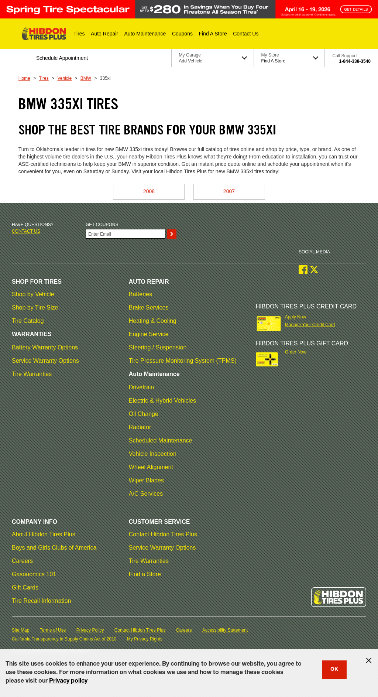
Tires (43, 78)
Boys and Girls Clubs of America (54, 547)
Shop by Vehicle (33, 294)
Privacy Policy (90, 630)
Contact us (26, 231)
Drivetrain (141, 387)
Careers (22, 561)
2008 (149, 191)
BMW (85, 78)
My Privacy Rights (144, 639)
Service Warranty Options (45, 361)
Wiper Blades (146, 480)
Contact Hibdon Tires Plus (163, 534)
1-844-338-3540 (355, 61)
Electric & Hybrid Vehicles (162, 400)
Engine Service (149, 334)
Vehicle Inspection (152, 454)
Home (24, 78)
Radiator (140, 427)
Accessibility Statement (225, 630)
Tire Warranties (32, 374)
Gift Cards (25, 587)
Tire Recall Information (41, 601)
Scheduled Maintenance (160, 440)
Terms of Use (53, 630)
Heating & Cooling (152, 321)
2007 (229, 191)
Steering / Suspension (158, 347)
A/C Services (146, 494)
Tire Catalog (28, 321)
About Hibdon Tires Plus (43, 534)
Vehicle (64, 78)
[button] (79, 33)
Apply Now (295, 317)
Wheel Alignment (151, 467)
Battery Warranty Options (45, 347)
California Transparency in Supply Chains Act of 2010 (64, 639)
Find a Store (145, 574)
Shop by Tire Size (35, 307)
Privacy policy (68, 681)
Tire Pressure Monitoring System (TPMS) (183, 361)
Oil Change (143, 414)
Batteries (140, 294)
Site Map (20, 630)
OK (334, 669)
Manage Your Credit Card (310, 324)
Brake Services (149, 307)
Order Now (295, 352)
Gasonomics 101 (34, 574)
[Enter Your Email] (125, 234)
